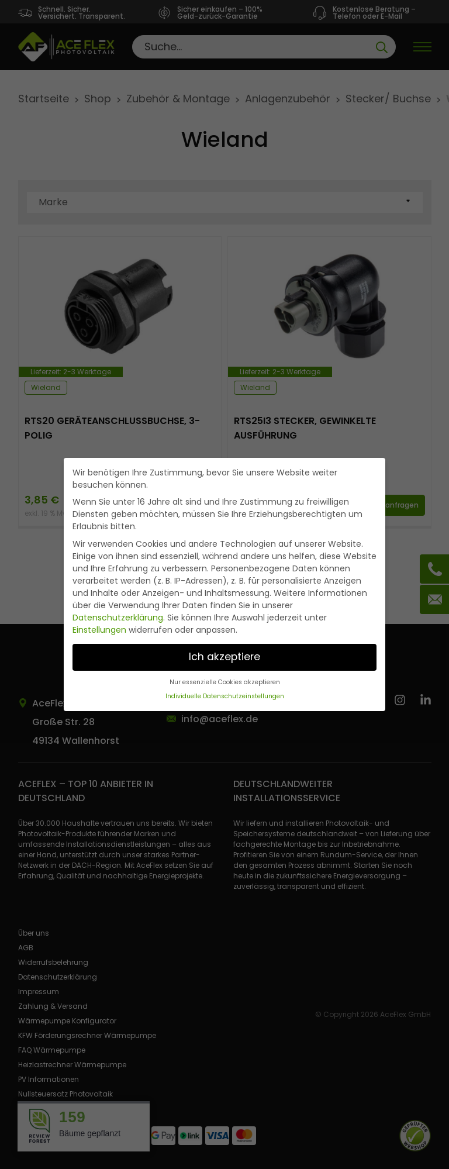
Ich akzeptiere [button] (224, 657)
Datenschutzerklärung (117, 617)
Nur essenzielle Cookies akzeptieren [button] (225, 682)
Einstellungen (99, 630)
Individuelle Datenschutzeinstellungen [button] (224, 696)
